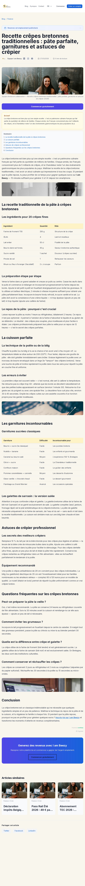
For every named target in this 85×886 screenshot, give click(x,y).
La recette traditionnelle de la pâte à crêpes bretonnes (25, 137)
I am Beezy (80, 727)
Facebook (19, 831)
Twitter (6, 831)
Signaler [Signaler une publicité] (79, 731)
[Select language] (49, 6)
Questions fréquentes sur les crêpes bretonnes (22, 148)
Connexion (60, 6)
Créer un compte (74, 6)
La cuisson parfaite (12, 140)
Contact (41, 6)
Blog (26, 6)
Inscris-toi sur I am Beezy (67, 717)
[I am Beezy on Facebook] (32, 58)
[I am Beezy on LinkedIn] (24, 58)
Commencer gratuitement (42, 106)
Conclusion (9, 150)
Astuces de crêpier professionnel (17, 145)
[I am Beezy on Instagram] (28, 58)
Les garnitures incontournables (16, 142)
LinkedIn (31, 831)
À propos (33, 6)
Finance (10, 19)
